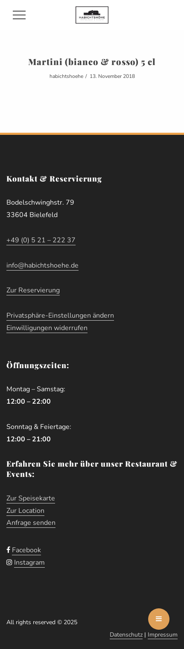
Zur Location (25, 510)
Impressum (163, 635)
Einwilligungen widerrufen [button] (47, 328)
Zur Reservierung (33, 290)
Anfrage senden (30, 522)
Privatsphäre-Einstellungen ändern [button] (60, 315)
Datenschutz (126, 635)
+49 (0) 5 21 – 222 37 (41, 240)
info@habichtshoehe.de (42, 265)
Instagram (29, 562)
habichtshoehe (66, 76)
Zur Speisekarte (30, 498)
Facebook (26, 550)
